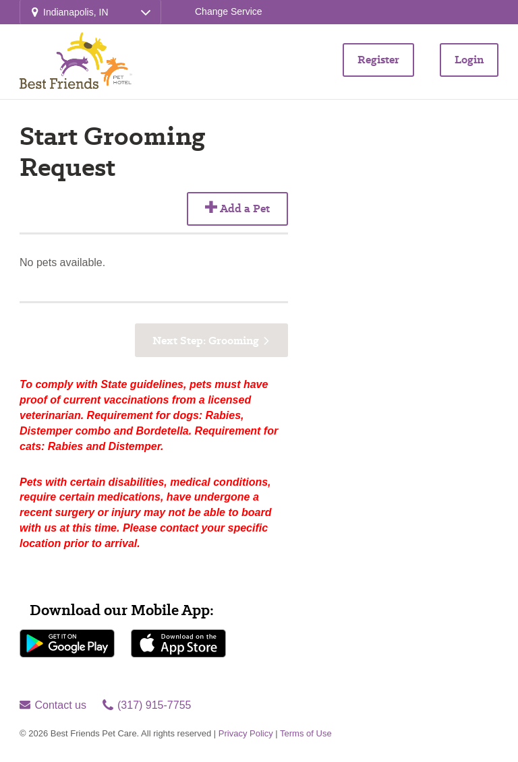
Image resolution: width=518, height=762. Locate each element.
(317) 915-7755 (147, 705)
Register (378, 59)
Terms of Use (306, 733)
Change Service (228, 11)
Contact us (53, 705)
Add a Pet (237, 208)
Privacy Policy (246, 733)
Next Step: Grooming (205, 340)
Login (469, 59)
